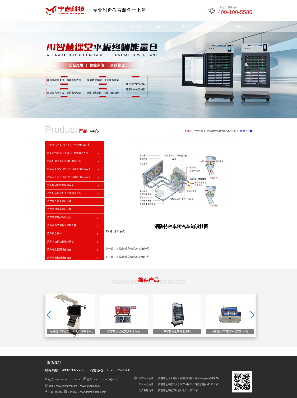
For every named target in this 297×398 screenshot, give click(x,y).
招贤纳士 (161, 26)
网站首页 (57, 26)
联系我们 (213, 26)
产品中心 (109, 26)
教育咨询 (187, 26)
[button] (252, 315)
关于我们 (83, 26)
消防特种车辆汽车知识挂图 (133, 248)
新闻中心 (239, 26)
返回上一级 (246, 130)
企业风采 (135, 26)
